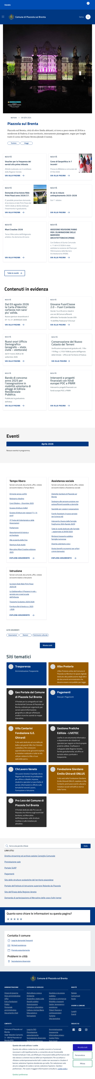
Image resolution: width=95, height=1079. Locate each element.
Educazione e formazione (32, 1014)
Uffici (6, 998)
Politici (7, 1004)
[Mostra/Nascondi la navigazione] (2, 16)
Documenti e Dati (11, 1012)
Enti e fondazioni (10, 1001)
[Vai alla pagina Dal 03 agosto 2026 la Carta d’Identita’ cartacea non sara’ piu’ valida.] (14, 323)
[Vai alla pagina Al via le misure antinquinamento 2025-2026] (59, 211)
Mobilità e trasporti (56, 1001)
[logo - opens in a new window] (6, 1074)
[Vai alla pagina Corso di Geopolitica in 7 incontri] (59, 174)
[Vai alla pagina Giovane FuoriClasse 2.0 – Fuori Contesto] (59, 323)
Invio (86, 845)
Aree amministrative (12, 995)
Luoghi (73, 1011)
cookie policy (62, 1068)
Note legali (53, 1040)
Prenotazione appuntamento (32, 1033)
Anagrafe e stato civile (35, 998)
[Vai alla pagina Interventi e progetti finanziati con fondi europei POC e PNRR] (59, 404)
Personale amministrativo (10, 1008)
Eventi (73, 1014)
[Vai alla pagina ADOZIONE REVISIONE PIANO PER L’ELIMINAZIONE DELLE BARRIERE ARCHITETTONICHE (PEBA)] (59, 256)
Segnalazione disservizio (36, 1037)
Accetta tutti (82, 1047)
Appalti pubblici (32, 1001)
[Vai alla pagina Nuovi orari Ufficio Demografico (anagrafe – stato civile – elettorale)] (14, 360)
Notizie (74, 993)
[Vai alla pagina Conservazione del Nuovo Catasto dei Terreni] (61, 360)
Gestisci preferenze (23, 1074)
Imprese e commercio (57, 998)
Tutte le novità (14, 273)
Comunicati (75, 995)
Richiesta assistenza (35, 1040)
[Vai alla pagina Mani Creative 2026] (14, 256)
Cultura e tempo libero (35, 1010)
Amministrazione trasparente (55, 1031)
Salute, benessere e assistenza (56, 1006)
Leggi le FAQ (31, 1029)
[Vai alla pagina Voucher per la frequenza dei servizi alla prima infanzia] (14, 174)
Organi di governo (11, 993)
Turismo (52, 1015)
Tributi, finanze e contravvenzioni (55, 1011)
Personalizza (82, 1055)
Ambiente (30, 995)
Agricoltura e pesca (34, 993)
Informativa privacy (56, 1035)
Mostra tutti (47, 645)
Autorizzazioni (32, 1004)
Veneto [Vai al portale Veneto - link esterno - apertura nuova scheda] (7, 4)
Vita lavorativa (54, 1018)
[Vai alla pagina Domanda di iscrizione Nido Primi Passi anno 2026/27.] (14, 211)
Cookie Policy (54, 1037)
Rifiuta (82, 1063)
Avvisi (73, 998)
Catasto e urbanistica (35, 1007)
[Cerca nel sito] (88, 16)
